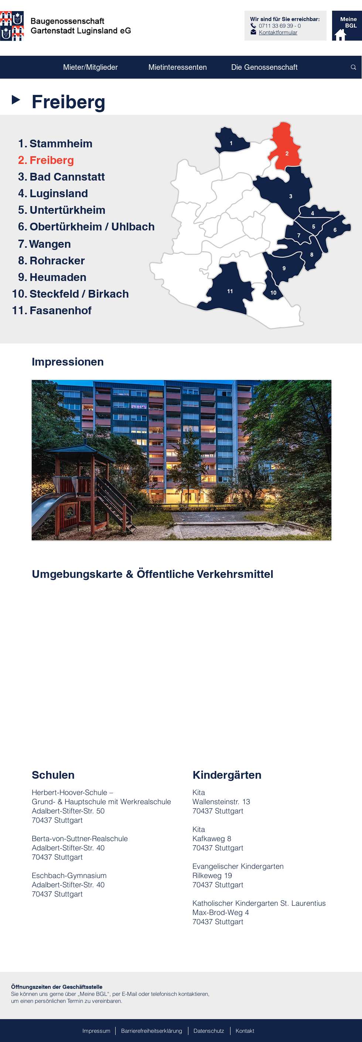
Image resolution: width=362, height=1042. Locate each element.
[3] (290, 196)
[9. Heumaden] (75, 276)
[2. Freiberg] (75, 159)
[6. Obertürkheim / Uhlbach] (87, 226)
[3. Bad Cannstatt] (75, 176)
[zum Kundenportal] (347, 26)
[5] (313, 226)
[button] (181, 460)
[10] (273, 292)
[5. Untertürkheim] (75, 209)
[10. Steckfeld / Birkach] (70, 293)
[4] (312, 213)
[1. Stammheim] (55, 143)
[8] (311, 254)
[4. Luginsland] (75, 193)
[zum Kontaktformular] (253, 31)
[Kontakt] (248, 1030)
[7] (299, 235)
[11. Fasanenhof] (69, 310)
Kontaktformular (278, 32)
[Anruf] (253, 25)
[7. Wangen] (75, 243)
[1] (231, 143)
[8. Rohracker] (75, 260)
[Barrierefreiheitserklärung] (151, 1030)
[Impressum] (94, 1030)
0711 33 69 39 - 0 (280, 25)
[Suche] (321, 67)
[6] (335, 229)
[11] (230, 291)
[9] (284, 268)
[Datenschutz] (212, 1030)
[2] (287, 153)
